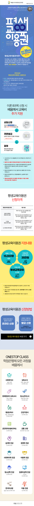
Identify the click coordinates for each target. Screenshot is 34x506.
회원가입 (28, 3)
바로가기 (17, 336)
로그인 (31, 3)
